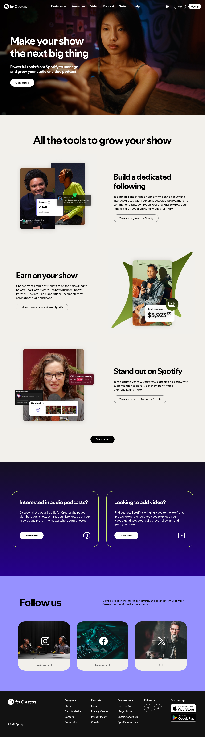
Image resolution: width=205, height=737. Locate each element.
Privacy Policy (99, 716)
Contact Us (71, 722)
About (68, 706)
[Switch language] (168, 6)
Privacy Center (99, 711)
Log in (180, 6)
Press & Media (73, 711)
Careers (69, 716)
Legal (94, 706)
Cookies (95, 722)
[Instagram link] (158, 708)
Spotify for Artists (128, 716)
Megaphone (125, 711)
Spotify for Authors (128, 722)
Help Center (125, 706)
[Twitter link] (148, 708)
